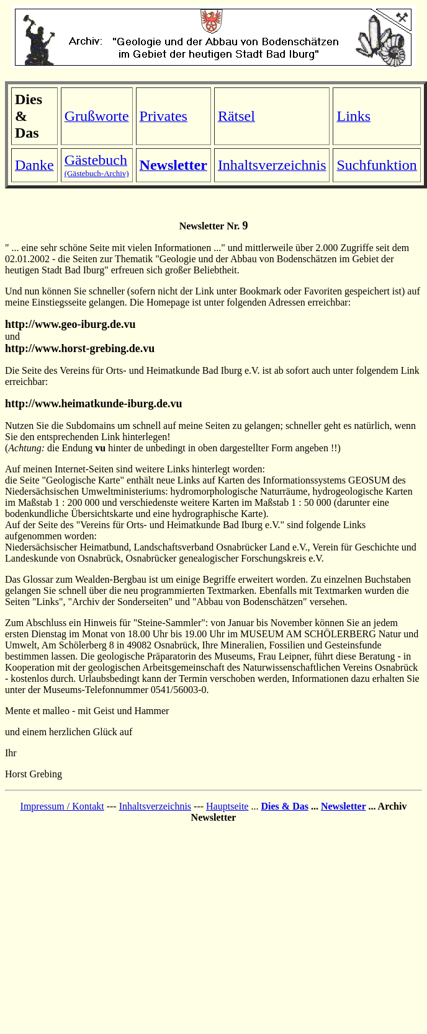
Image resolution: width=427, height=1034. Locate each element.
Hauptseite (227, 806)
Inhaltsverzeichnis (155, 806)
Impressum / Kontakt (62, 806)
